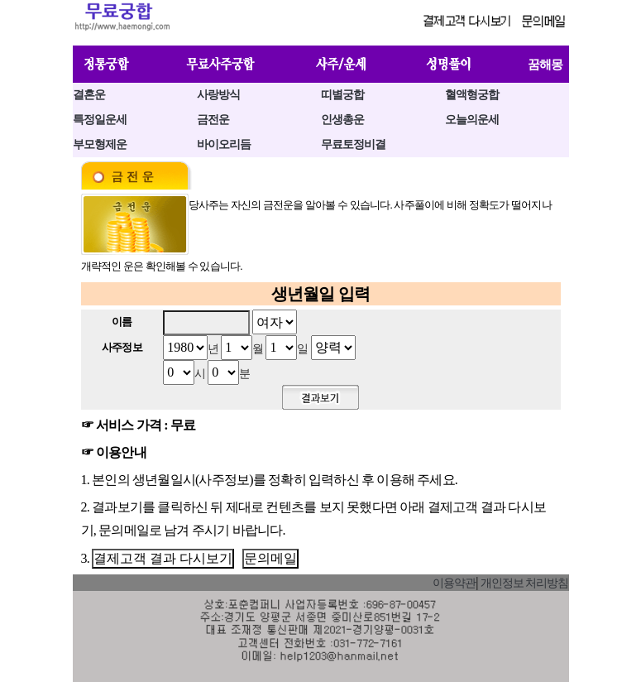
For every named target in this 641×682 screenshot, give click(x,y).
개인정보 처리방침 (525, 583)
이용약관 (454, 583)
